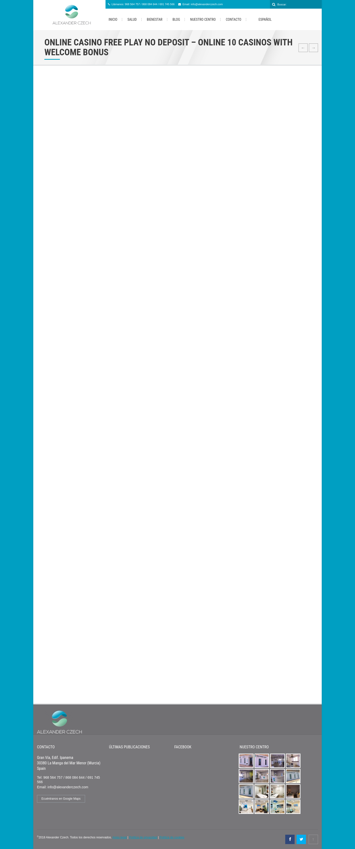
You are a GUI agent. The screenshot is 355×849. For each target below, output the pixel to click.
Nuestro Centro (203, 19)
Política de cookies (172, 837)
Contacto (233, 19)
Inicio (113, 19)
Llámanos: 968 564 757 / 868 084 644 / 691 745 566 (143, 4)
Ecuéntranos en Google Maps (61, 798)
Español (261, 19)
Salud (132, 19)
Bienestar (154, 19)
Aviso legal (119, 837)
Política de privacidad (143, 837)
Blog (176, 19)
